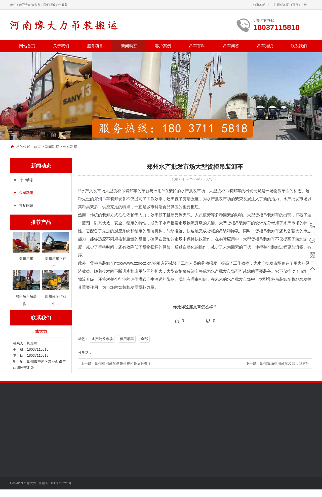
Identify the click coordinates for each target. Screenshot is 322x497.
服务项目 (95, 46)
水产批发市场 (102, 339)
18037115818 (312, 226)
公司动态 (70, 147)
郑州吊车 (102, 199)
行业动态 (26, 180)
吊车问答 (231, 46)
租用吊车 (127, 339)
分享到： (85, 352)
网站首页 (27, 46)
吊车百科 (197, 46)
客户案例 (163, 46)
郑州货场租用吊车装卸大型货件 (284, 363)
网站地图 (283, 5)
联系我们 (299, 46)
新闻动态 (129, 46)
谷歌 (304, 5)
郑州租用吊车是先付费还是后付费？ (123, 363)
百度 (295, 5)
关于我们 (61, 46)
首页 (37, 147)
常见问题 (26, 205)
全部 (144, 339)
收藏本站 (259, 5)
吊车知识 (265, 46)
